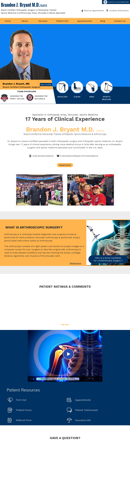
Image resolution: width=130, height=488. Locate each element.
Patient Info (62, 21)
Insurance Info (83, 420)
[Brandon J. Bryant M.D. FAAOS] (33, 8)
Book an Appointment (94, 10)
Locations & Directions (119, 10)
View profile (45, 84)
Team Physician (26, 91)
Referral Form (24, 420)
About (25, 21)
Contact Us (119, 21)
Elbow (77, 89)
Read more (65, 165)
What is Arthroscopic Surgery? (33, 227)
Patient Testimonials (86, 410)
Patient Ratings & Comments (65, 286)
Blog (102, 21)
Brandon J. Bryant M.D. (65, 129)
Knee (92, 89)
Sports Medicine (106, 90)
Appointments (84, 21)
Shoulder (62, 89)
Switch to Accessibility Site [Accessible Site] (118, 2)
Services (42, 21)
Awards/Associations (43, 156)
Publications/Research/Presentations (79, 156)
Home (8, 21)
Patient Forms (24, 410)
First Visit (21, 399)
